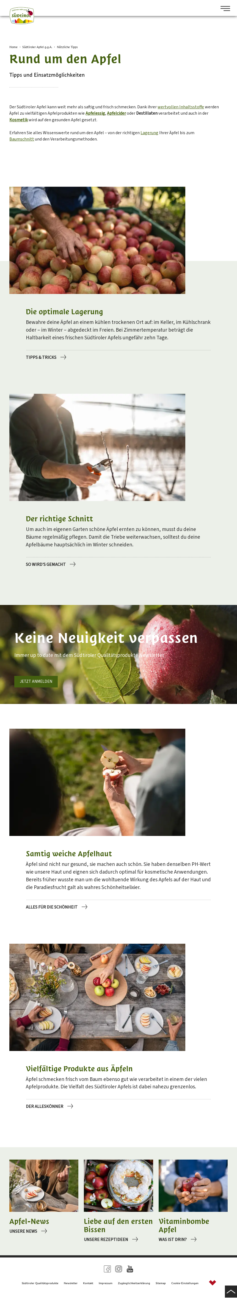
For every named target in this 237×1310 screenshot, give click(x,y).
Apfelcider (183, 120)
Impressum (105, 1295)
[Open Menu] (223, 9)
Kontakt (88, 1295)
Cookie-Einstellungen (185, 1295)
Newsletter (71, 1295)
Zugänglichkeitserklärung (134, 1295)
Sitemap (161, 1295)
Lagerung (177, 143)
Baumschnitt (34, 151)
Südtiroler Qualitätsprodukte (40, 1295)
